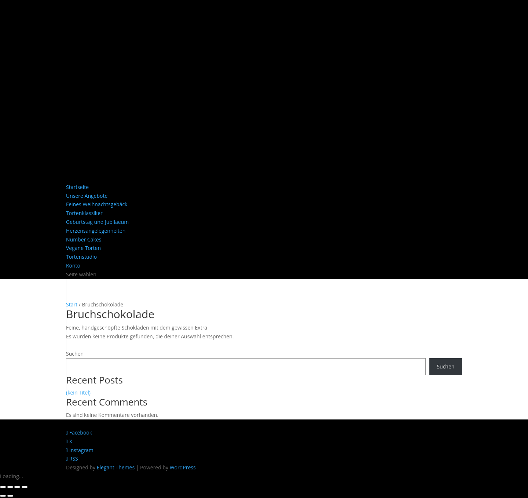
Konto (73, 265)
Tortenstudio (81, 256)
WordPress (183, 467)
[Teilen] (17, 487)
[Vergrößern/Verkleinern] (3, 487)
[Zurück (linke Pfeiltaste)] (3, 496)
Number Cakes (83, 239)
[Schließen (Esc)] (24, 487)
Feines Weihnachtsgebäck (96, 204)
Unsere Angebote (86, 195)
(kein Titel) (78, 392)
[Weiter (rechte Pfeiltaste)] (10, 496)
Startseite (77, 186)
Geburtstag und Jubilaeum (97, 221)
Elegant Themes (116, 467)
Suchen (75, 353)
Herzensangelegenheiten (95, 230)
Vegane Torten (83, 247)
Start (71, 304)
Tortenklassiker (84, 213)
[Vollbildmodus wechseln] (10, 487)
